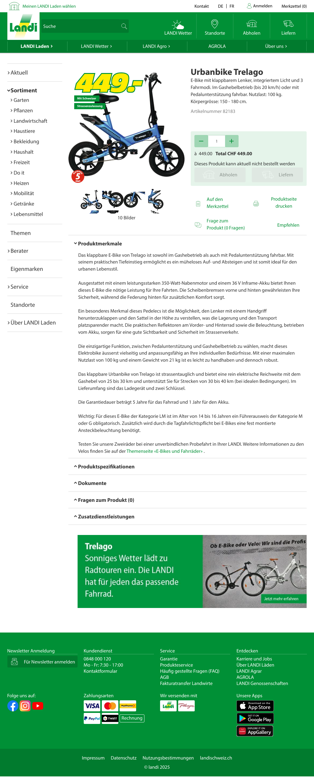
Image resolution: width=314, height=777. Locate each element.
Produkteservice (176, 665)
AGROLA (217, 46)
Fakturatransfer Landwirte (186, 683)
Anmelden (263, 6)
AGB (164, 677)
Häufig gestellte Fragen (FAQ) (190, 671)
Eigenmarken (27, 268)
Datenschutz (123, 758)
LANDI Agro (155, 46)
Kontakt (201, 6)
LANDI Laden (35, 46)
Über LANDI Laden (33, 322)
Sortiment (24, 90)
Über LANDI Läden (255, 665)
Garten (21, 99)
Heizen (21, 183)
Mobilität (24, 193)
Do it (19, 172)
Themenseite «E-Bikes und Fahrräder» (165, 451)
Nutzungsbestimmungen (168, 758)
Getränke (24, 203)
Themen (21, 233)
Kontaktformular (100, 671)
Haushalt (24, 151)
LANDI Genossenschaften (262, 683)
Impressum (93, 758)
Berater (20, 250)
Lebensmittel (28, 213)
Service (20, 286)
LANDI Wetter (95, 46)
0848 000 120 (97, 659)
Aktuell (19, 72)
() (294, 6)
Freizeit (22, 162)
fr (232, 6)
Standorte (23, 304)
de (220, 6)
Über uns (274, 46)
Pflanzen (23, 110)
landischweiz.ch (216, 758)
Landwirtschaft (31, 120)
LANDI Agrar (249, 671)
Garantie (169, 659)
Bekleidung (26, 141)
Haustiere (24, 130)
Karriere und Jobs (254, 659)
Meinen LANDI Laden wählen (49, 6)
